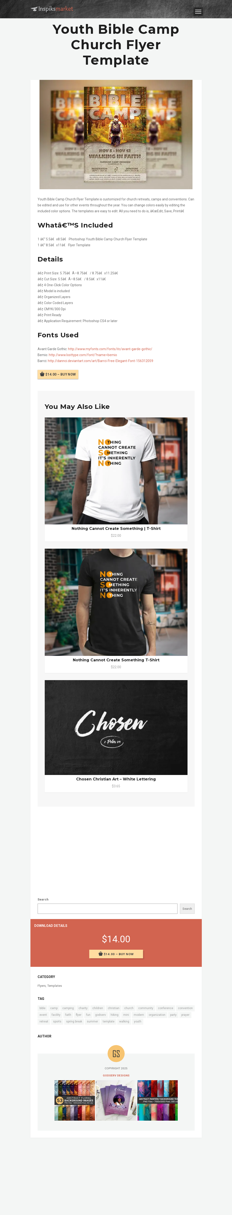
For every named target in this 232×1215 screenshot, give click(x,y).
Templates (54, 985)
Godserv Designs (116, 1075)
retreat (43, 1021)
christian (113, 1008)
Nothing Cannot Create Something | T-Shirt (116, 528)
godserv (100, 1015)
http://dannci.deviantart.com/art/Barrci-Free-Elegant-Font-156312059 (100, 361)
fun (88, 1015)
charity (83, 1008)
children (97, 1008)
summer (92, 1021)
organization (157, 1015)
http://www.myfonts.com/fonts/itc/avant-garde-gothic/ (110, 349)
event (43, 1015)
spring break (74, 1021)
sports (57, 1021)
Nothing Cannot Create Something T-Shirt (116, 660)
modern (139, 1015)
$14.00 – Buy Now (60, 374)
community (145, 1008)
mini (126, 1015)
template (108, 1021)
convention (185, 1008)
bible (42, 1008)
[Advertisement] (116, 847)
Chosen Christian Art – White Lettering (116, 779)
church (128, 1008)
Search (43, 899)
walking (124, 1021)
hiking (114, 1015)
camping (68, 1008)
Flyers (42, 985)
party (173, 1015)
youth (137, 1021)
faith (68, 1015)
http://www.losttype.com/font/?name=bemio (83, 355)
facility (56, 1015)
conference (165, 1008)
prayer (185, 1015)
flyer (78, 1015)
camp (54, 1008)
